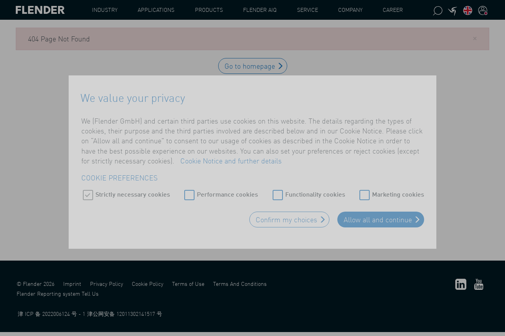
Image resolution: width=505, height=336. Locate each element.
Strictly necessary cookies (132, 193)
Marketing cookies (398, 193)
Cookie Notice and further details (231, 160)
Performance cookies (227, 193)
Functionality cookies (315, 193)
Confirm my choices (286, 218)
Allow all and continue (378, 218)
